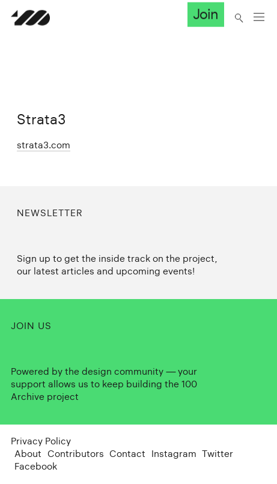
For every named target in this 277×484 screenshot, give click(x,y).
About (27, 453)
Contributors (75, 453)
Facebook (35, 466)
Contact (127, 453)
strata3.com (43, 145)
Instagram (173, 453)
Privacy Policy (41, 441)
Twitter (217, 453)
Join (205, 14)
